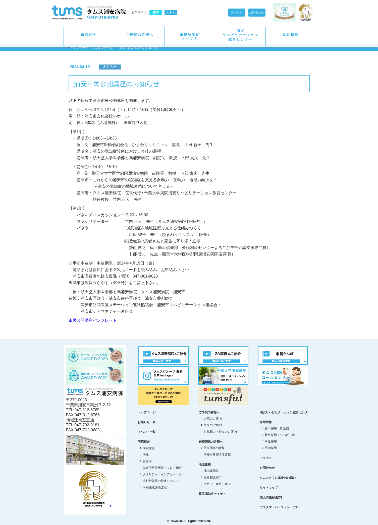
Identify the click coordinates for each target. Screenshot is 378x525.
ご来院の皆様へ (139, 35)
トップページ (79, 47)
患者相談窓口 (213, 477)
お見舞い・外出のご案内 (220, 431)
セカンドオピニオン (217, 484)
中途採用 (271, 441)
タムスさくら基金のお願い (278, 478)
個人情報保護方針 (272, 497)
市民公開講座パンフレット (93, 320)
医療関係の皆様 (214, 448)
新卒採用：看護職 (277, 428)
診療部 (147, 461)
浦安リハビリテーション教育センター (240, 34)
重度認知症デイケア (190, 36)
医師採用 (271, 448)
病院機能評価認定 (155, 487)
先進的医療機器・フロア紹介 (162, 468)
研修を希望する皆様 (217, 454)
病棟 (146, 454)
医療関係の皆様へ (211, 441)
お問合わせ (256, 12)
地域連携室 (211, 471)
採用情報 (291, 35)
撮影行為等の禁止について (161, 481)
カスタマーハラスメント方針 (279, 507)
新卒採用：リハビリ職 (280, 435)
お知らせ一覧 (103, 47)
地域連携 (205, 464)
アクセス (237, 12)
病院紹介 (89, 35)
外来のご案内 (213, 425)
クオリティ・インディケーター (164, 474)
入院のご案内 (213, 418)
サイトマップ (269, 487)
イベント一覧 (147, 432)
